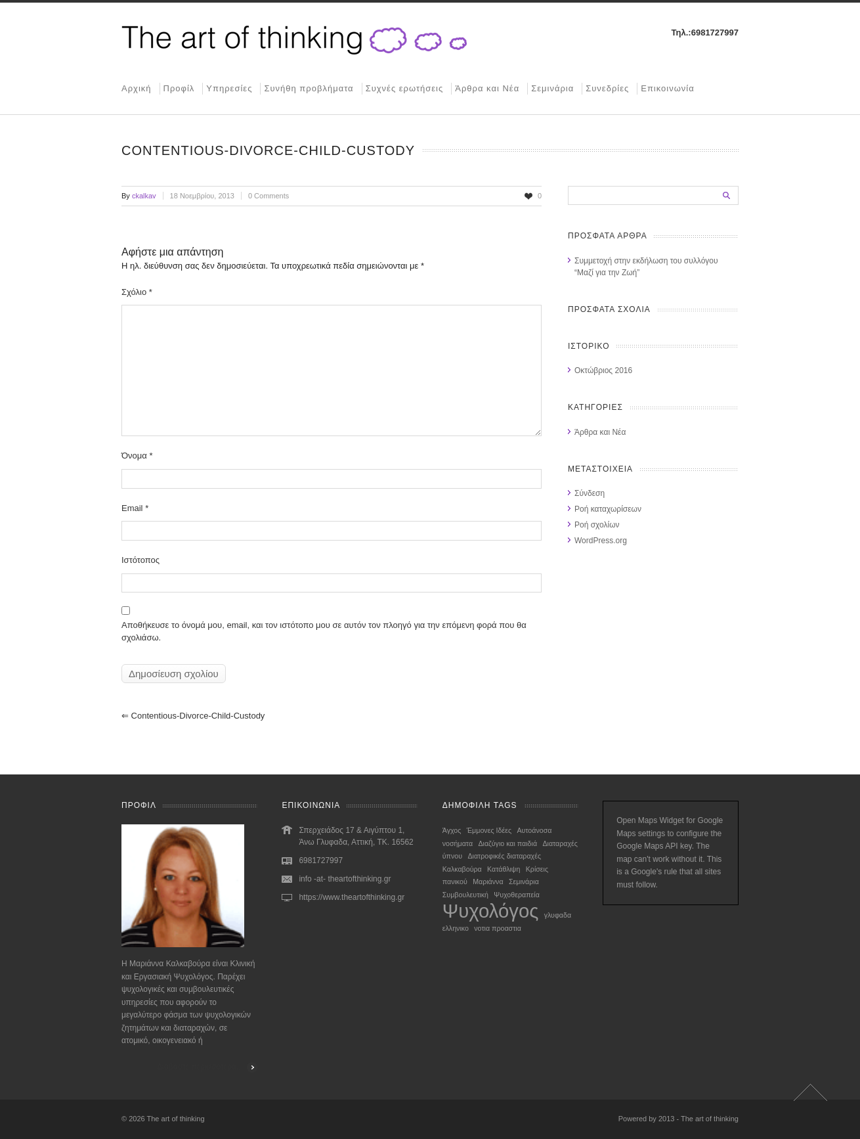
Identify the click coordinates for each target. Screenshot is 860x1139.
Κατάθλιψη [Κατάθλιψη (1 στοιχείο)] (503, 869)
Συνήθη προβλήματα (308, 88)
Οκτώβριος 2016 (603, 370)
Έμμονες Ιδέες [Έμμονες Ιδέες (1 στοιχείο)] (489, 830)
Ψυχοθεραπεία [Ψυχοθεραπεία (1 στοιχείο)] (517, 895)
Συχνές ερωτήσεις (405, 88)
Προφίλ (179, 88)
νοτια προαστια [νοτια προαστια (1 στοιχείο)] (497, 928)
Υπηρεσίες (229, 88)
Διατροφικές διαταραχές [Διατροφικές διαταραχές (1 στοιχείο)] (504, 856)
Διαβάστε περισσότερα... (200, 1066)
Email (134, 508)
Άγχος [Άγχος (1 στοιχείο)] (452, 830)
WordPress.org (600, 540)
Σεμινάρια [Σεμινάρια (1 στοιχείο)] (524, 881)
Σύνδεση (589, 493)
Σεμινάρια (552, 88)
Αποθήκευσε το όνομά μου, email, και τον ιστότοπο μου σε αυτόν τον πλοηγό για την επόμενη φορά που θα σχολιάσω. (324, 631)
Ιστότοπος (140, 560)
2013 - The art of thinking (698, 1119)
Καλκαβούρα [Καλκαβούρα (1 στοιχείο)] (462, 869)
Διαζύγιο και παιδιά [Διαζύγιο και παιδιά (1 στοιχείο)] (507, 843)
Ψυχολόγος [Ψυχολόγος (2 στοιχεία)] (490, 911)
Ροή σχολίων (597, 524)
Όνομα (136, 455)
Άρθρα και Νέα (487, 88)
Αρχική (136, 88)
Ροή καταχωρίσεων (607, 509)
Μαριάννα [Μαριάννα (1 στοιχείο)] (488, 881)
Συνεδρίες (607, 88)
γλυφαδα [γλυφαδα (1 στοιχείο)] (557, 915)
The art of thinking (176, 1119)
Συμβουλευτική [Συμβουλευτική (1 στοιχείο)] (465, 895)
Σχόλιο (136, 292)
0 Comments (268, 196)
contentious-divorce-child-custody (193, 716)
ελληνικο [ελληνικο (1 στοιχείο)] (455, 928)
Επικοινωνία (668, 88)
